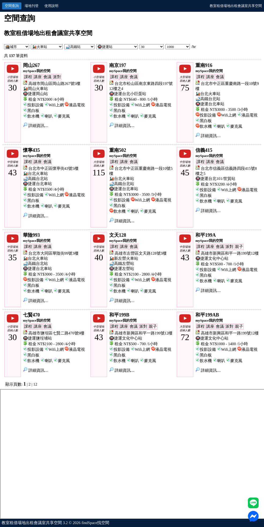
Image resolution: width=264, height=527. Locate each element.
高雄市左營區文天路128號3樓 (141, 253)
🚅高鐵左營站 (121, 263)
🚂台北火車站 (207, 94)
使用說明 (51, 6)
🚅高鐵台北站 (207, 99)
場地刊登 (32, 6)
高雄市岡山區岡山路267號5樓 (54, 83)
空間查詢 (12, 6)
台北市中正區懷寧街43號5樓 (53, 168)
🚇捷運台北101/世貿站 (215, 178)
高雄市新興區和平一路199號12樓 (230, 253)
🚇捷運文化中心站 (211, 258)
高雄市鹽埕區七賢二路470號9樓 (56, 333)
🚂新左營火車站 (123, 258)
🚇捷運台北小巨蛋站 (127, 94)
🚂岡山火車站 (35, 88)
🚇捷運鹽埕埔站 (37, 338)
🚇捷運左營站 (121, 268)
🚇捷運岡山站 (35, 94)
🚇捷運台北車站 (209, 104)
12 (35, 384)
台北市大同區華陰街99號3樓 (53, 253)
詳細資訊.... (35, 125)
